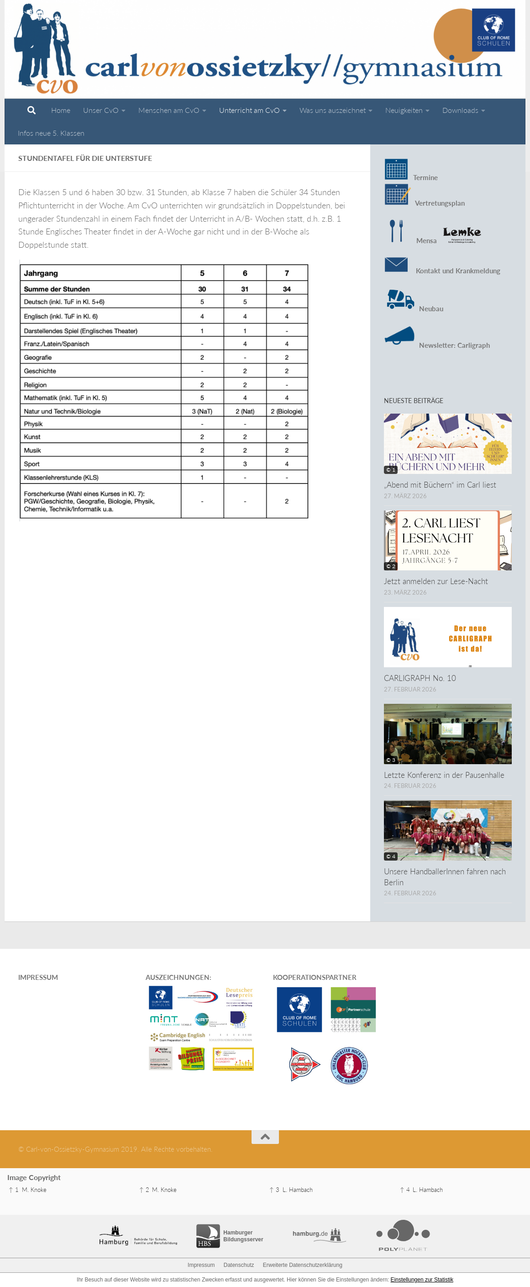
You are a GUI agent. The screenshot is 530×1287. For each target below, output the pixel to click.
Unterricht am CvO (249, 110)
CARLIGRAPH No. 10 (420, 678)
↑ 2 (144, 1189)
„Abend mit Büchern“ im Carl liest (440, 484)
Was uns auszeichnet (332, 110)
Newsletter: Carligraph (453, 345)
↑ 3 (274, 1189)
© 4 (390, 856)
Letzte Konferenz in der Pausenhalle (444, 775)
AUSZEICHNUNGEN (178, 977)
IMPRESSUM (38, 977)
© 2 (390, 566)
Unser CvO (101, 110)
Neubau (431, 308)
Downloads (460, 110)
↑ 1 (14, 1189)
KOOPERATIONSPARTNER (315, 977)
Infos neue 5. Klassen (51, 132)
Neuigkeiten (404, 110)
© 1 (390, 469)
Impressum (201, 1265)
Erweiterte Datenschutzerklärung (302, 1265)
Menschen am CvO (168, 110)
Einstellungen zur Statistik (422, 1279)
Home (60, 110)
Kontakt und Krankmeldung (442, 270)
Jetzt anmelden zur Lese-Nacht (436, 581)
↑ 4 (405, 1189)
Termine (425, 177)
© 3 (390, 759)
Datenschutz (239, 1265)
